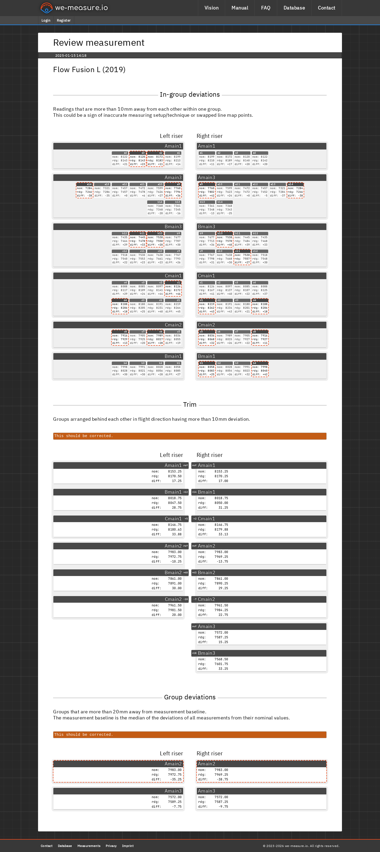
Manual (239, 8)
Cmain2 (173, 325)
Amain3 (173, 177)
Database (294, 8)
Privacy (111, 846)
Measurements (88, 846)
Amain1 (173, 146)
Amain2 (173, 546)
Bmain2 (173, 572)
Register (64, 20)
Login (45, 20)
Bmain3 (173, 226)
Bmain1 (173, 356)
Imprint (128, 846)
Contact (326, 8)
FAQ (266, 8)
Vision (212, 8)
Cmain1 (173, 276)
